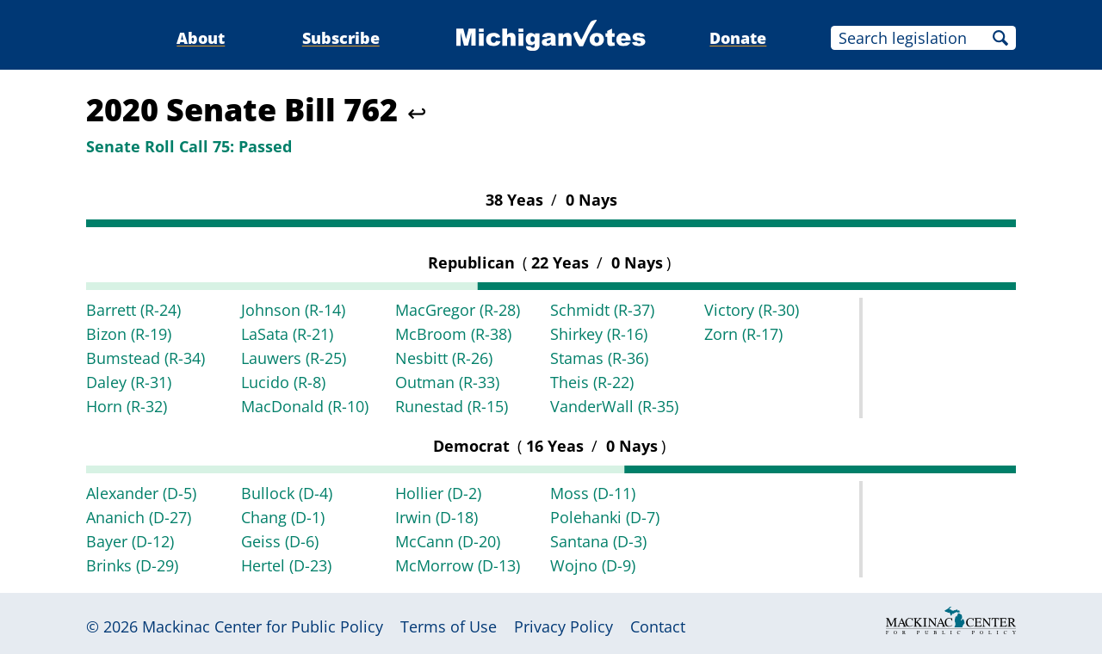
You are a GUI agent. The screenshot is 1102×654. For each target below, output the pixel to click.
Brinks (132, 565)
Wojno (592, 565)
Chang (283, 517)
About (200, 38)
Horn (126, 406)
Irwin (436, 517)
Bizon (128, 334)
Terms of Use (448, 626)
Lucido (283, 382)
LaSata (287, 334)
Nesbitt (443, 358)
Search (1000, 38)
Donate (737, 38)
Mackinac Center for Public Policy (262, 626)
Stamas (599, 358)
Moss (592, 493)
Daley (128, 382)
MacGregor (457, 309)
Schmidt (602, 309)
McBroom (453, 334)
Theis (592, 382)
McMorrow (457, 565)
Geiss (280, 541)
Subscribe (341, 38)
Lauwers (293, 358)
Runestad (451, 406)
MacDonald (304, 406)
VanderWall (614, 406)
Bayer (130, 541)
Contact (657, 626)
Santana (598, 541)
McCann (447, 541)
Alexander (141, 493)
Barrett (133, 309)
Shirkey (598, 334)
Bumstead (145, 358)
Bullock (286, 493)
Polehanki (604, 517)
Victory (751, 309)
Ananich (138, 517)
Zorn (743, 334)
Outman (447, 382)
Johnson (293, 309)
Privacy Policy (563, 626)
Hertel (286, 565)
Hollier (438, 493)
